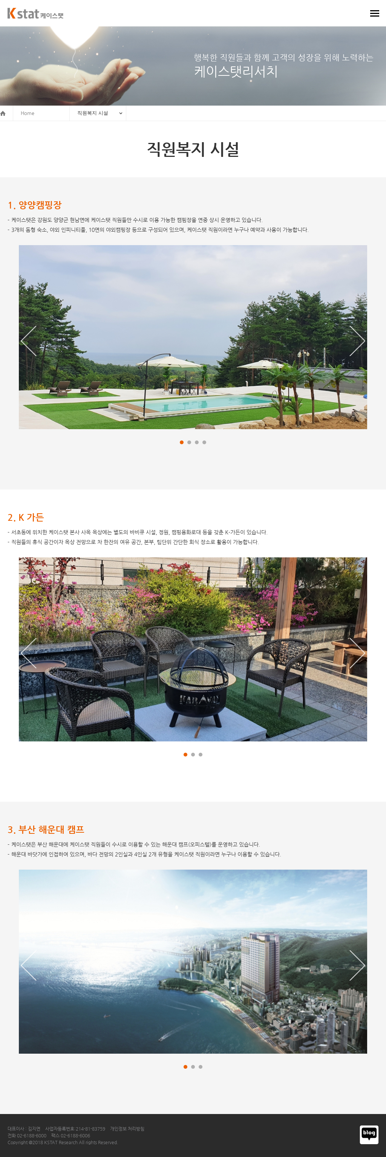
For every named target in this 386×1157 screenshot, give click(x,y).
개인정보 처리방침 (127, 1128)
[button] (29, 341)
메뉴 (374, 13)
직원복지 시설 (92, 113)
